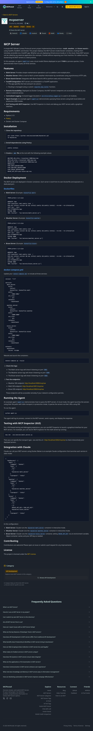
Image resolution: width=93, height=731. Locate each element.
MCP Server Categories (44, 696)
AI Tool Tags (47, 703)
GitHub (75, 690)
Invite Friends (47, 711)
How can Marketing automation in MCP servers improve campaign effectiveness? (46, 677)
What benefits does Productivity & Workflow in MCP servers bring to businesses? (46, 642)
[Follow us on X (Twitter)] (62, 7)
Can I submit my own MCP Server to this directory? (46, 617)
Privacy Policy (68, 726)
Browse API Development (46, 578)
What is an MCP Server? (46, 607)
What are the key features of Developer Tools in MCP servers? (46, 632)
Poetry (8, 118)
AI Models (39, 7)
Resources (50, 7)
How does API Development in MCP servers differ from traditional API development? (46, 637)
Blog (64, 690)
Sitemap (87, 726)
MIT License (31, 554)
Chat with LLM (46, 709)
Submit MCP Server (73, 7)
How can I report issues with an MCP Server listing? (46, 627)
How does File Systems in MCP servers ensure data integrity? (46, 657)
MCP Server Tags (46, 698)
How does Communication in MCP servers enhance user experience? (46, 667)
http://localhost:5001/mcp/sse (32, 386)
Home (49, 690)
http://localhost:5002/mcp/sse (33, 389)
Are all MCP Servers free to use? (46, 622)
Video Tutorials (61, 693)
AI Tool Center (85, 693)
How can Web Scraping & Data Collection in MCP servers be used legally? (46, 647)
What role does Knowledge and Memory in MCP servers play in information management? (46, 672)
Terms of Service (78, 726)
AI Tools (30, 7)
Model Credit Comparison (43, 714)
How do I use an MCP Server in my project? (46, 612)
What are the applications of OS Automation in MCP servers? (46, 662)
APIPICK (87, 690)
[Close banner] (91, 2)
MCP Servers (21, 7)
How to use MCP (61, 696)
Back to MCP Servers (9, 15)
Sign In (86, 7)
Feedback (74, 693)
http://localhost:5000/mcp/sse (35, 383)
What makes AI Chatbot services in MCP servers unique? (46, 652)
